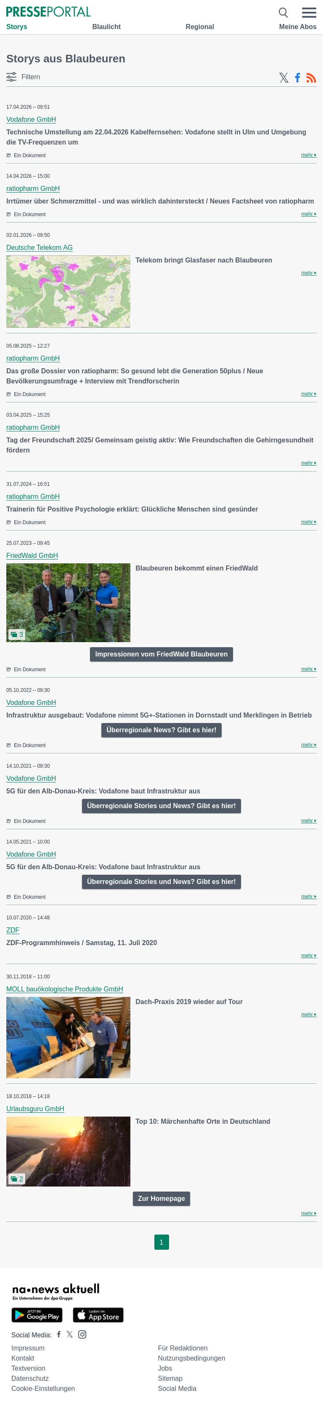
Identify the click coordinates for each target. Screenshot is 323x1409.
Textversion (28, 1368)
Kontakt (22, 1358)
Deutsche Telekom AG (39, 247)
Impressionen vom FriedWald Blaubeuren (161, 654)
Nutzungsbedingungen (191, 1358)
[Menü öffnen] (309, 13)
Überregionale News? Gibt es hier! (161, 730)
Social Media (177, 1388)
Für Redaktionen (182, 1348)
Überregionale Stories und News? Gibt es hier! (161, 805)
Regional (200, 26)
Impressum (28, 1348)
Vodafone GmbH (31, 119)
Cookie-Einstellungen (43, 1388)
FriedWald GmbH (32, 555)
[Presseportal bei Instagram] (79, 1333)
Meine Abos (298, 26)
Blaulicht (106, 26)
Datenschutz (30, 1378)
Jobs (165, 1368)
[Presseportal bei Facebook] (56, 1335)
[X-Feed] (283, 78)
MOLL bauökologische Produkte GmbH (64, 989)
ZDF (12, 930)
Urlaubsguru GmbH (35, 1108)
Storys (16, 26)
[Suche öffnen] (283, 13)
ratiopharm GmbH (33, 188)
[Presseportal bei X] (67, 1335)
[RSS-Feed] (311, 78)
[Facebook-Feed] (297, 78)
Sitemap (170, 1378)
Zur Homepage (161, 1198)
